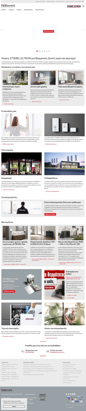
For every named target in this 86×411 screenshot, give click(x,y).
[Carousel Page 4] (44, 51)
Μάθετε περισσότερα (8, 144)
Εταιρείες (19, 9)
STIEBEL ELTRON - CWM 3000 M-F (10, 376)
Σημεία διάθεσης (28, 9)
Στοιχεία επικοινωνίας (68, 366)
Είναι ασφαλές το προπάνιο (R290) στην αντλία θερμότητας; (38, 368)
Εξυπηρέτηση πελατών (8, 336)
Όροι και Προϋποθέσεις (69, 380)
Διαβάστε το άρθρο (72, 295)
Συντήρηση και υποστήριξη (69, 368)
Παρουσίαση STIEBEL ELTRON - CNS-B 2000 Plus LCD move (43, 259)
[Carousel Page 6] (49, 51)
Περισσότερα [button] (21, 403)
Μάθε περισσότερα (50, 214)
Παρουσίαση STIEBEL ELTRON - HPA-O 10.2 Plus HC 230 (70, 263)
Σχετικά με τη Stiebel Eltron (52, 191)
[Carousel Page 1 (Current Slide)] (37, 51)
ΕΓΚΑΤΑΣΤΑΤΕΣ (60, 1)
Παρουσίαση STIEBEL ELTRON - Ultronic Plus (15, 264)
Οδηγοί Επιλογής (39, 9)
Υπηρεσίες (11, 9)
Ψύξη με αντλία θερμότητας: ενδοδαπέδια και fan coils (36, 364)
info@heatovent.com (57, 352)
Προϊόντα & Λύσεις (9, 103)
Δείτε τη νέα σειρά (48, 31)
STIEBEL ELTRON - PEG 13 (7, 366)
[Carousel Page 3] (41, 51)
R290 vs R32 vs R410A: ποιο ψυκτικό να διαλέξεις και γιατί (37, 366)
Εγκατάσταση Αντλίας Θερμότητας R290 (33, 374)
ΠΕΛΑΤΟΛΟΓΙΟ (70, 1)
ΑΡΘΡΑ (40, 1)
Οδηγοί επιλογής (67, 382)
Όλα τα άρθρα (70, 297)
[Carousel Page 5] (46, 51)
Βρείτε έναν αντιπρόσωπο (69, 364)
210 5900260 (29, 352)
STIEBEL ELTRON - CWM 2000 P (9, 374)
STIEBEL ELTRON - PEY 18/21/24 (9, 364)
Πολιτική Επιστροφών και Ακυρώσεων (72, 370)
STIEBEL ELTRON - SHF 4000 (8, 372)
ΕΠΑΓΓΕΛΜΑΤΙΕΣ (51, 1)
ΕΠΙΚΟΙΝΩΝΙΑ (78, 1)
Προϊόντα (3, 9)
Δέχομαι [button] (14, 406)
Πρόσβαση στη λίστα (9, 291)
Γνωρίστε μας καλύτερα (8, 189)
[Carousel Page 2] (39, 51)
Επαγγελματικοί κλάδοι (51, 338)
